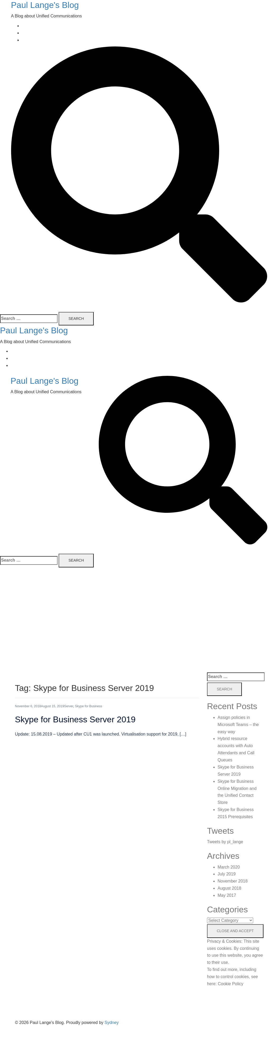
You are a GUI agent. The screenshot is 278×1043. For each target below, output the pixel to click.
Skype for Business (88, 706)
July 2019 (227, 874)
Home (27, 25)
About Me (31, 33)
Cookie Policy (230, 984)
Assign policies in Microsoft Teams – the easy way (238, 724)
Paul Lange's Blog (45, 5)
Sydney (112, 1022)
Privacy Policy (35, 40)
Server (68, 706)
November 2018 (233, 881)
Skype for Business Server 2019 (75, 719)
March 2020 (229, 867)
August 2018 (229, 888)
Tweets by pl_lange (225, 842)
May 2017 (227, 895)
